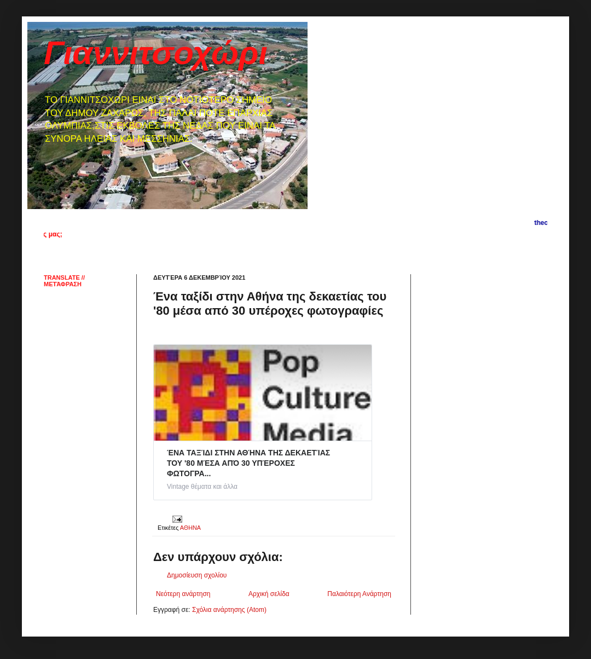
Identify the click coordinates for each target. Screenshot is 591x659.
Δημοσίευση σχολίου (197, 575)
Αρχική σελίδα (268, 594)
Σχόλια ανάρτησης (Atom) (229, 610)
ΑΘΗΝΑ (190, 527)
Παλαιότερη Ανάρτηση (359, 594)
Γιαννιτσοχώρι (156, 52)
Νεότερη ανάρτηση (183, 594)
